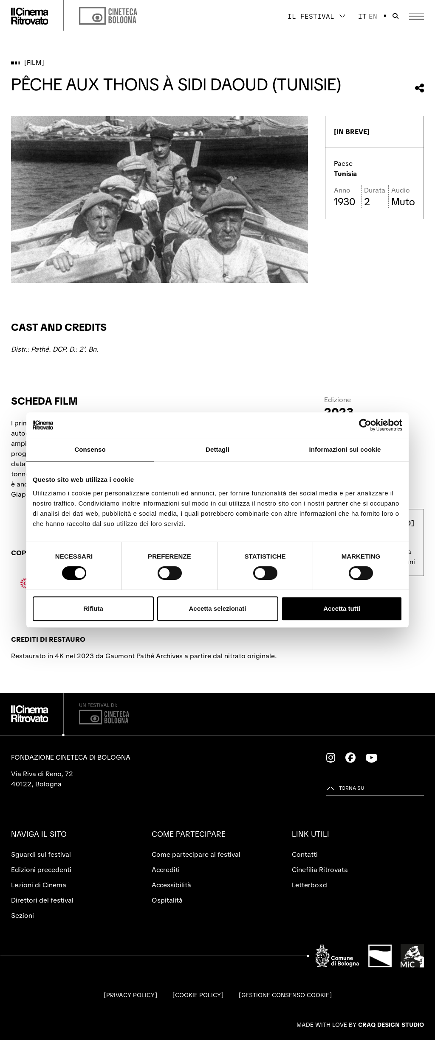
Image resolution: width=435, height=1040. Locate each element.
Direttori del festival (42, 900)
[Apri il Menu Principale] (416, 16)
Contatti (305, 854)
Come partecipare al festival (196, 854)
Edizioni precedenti (41, 869)
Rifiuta (93, 608)
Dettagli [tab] (217, 449)
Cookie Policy (198, 995)
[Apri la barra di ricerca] (395, 16)
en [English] (373, 16)
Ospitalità (167, 900)
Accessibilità (171, 885)
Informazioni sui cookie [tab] (345, 449)
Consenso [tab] (89, 449)
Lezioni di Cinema (38, 885)
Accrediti (166, 869)
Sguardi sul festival (41, 854)
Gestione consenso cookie (285, 995)
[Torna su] (345, 788)
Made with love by (360, 1025)
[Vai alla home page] (29, 16)
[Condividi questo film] (419, 88)
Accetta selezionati (217, 608)
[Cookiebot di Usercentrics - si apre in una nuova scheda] (365, 425)
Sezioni (22, 915)
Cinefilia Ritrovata (320, 869)
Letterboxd (309, 885)
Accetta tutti (341, 608)
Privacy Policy (130, 995)
